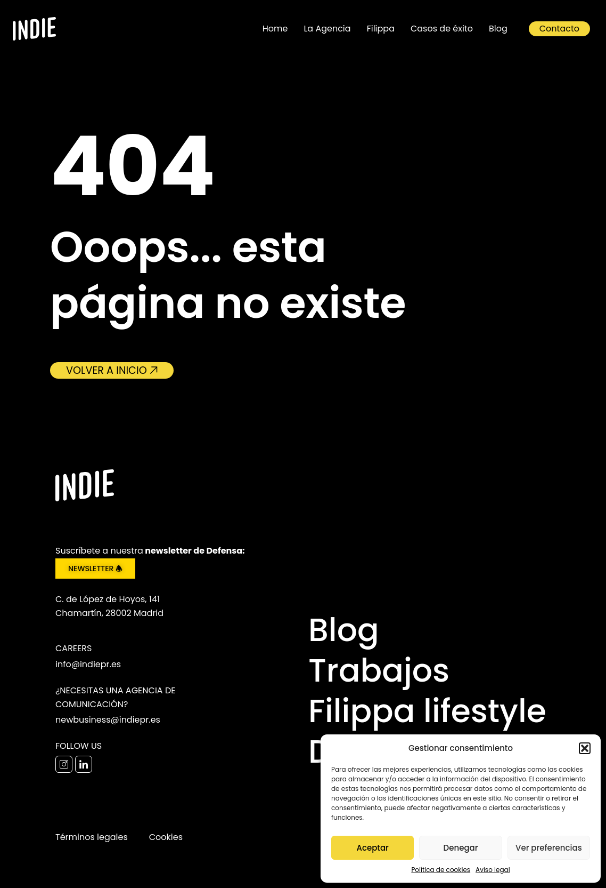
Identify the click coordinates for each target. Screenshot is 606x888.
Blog (498, 28)
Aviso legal (493, 869)
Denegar (461, 847)
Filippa (381, 28)
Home (275, 28)
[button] (584, 748)
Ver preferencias (548, 847)
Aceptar (372, 847)
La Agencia (327, 28)
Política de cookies (440, 869)
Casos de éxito (442, 28)
